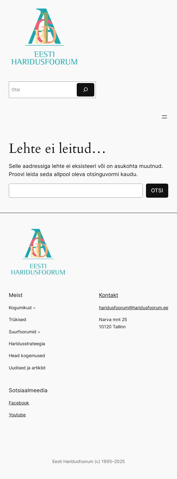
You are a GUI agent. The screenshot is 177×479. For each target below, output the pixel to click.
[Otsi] (85, 89)
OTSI (157, 190)
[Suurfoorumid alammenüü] (39, 332)
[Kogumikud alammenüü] (34, 307)
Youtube (17, 414)
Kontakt (108, 295)
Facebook (19, 402)
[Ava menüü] (164, 117)
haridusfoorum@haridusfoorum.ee (133, 307)
